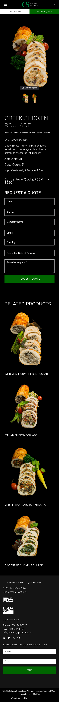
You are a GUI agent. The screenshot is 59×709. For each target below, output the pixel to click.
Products (8, 133)
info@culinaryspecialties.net (17, 632)
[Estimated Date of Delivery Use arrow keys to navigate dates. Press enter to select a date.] (29, 253)
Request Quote (29, 278)
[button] (5, 4)
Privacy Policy (24, 694)
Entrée (16, 133)
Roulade (24, 133)
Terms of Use (49, 691)
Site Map (36, 694)
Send (29, 670)
